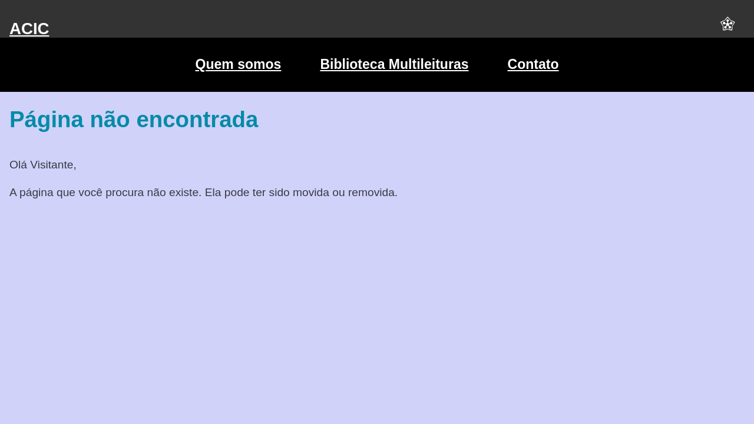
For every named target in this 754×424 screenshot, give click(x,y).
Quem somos (238, 64)
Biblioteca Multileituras (394, 64)
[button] (727, 29)
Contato (533, 64)
